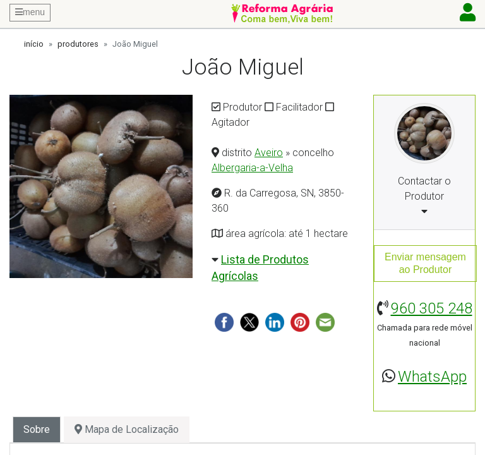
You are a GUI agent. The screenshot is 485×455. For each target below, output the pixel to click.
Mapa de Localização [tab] (127, 429)
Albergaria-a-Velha (252, 168)
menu (30, 12)
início (34, 44)
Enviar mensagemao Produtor (425, 263)
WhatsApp (432, 376)
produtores (78, 44)
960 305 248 (431, 308)
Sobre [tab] (36, 429)
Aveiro (268, 153)
